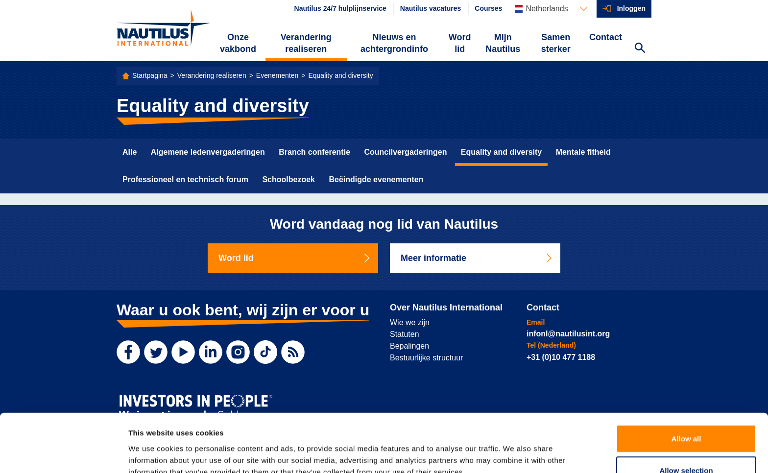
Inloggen (631, 8)
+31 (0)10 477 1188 (561, 357)
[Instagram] (238, 352)
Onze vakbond (238, 43)
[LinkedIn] (210, 352)
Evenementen (277, 75)
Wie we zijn (410, 322)
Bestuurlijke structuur (426, 358)
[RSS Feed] (293, 352)
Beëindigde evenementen (376, 179)
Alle (129, 152)
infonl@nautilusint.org (568, 334)
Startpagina (150, 75)
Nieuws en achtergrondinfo (394, 43)
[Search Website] (639, 49)
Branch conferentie (314, 152)
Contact (605, 37)
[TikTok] (265, 352)
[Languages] (551, 9)
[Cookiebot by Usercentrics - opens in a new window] (63, 454)
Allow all (686, 388)
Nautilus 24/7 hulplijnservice (340, 8)
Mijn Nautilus (502, 43)
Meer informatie (477, 258)
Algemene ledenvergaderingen (208, 152)
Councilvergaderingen (405, 152)
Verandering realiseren (306, 43)
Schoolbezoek (288, 179)
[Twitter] (156, 352)
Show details (514, 453)
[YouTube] (183, 352)
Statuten (404, 334)
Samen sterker (556, 43)
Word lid (460, 43)
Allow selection (686, 421)
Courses (488, 8)
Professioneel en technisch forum (185, 179)
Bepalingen (409, 346)
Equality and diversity (340, 75)
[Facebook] (128, 352)
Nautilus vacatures (430, 8)
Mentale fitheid (583, 152)
